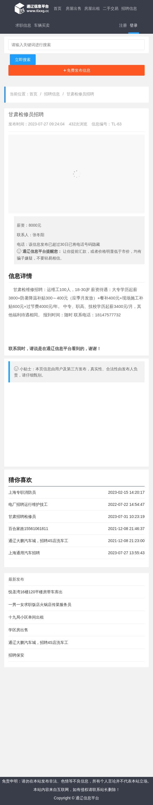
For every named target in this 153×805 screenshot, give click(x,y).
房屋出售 (73, 8)
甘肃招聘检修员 (22, 516)
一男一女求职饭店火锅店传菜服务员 (39, 604)
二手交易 (110, 8)
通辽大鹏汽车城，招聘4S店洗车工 (38, 540)
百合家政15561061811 (28, 528)
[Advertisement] (76, 70)
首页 (57, 8)
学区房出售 (18, 630)
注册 (123, 25)
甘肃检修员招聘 (80, 94)
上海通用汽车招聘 (24, 553)
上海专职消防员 (22, 492)
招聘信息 (129, 8)
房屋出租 (92, 8)
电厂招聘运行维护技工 (28, 504)
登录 (134, 25)
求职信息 (23, 25)
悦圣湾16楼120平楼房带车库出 (35, 592)
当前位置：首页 (23, 94)
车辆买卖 (42, 25)
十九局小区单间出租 (26, 617)
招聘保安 (16, 655)
